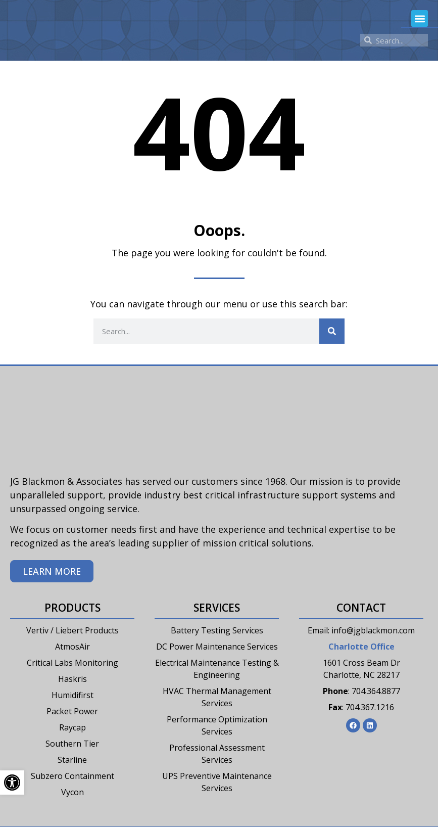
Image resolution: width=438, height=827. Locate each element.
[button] (419, 18)
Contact (361, 608)
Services (216, 608)
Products (72, 608)
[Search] (332, 331)
